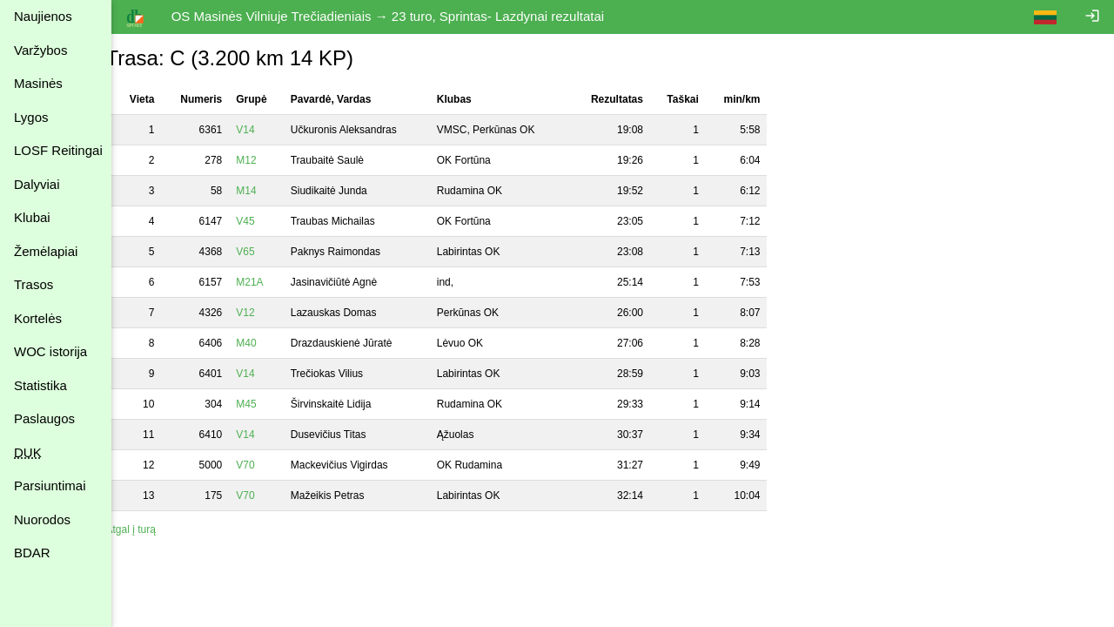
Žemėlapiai (45, 251)
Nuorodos (42, 519)
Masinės (38, 83)
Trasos (33, 284)
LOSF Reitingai (58, 150)
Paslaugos (44, 418)
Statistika (40, 385)
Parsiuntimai (50, 485)
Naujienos (43, 16)
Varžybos (40, 50)
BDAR (32, 552)
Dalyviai (37, 184)
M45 (266, 404)
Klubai (32, 217)
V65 (265, 252)
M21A (269, 282)
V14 (265, 130)
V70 (265, 465)
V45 (265, 221)
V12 (265, 313)
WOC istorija (50, 351)
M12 (266, 160)
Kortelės (38, 318)
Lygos (31, 117)
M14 (266, 191)
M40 (266, 343)
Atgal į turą (150, 529)
